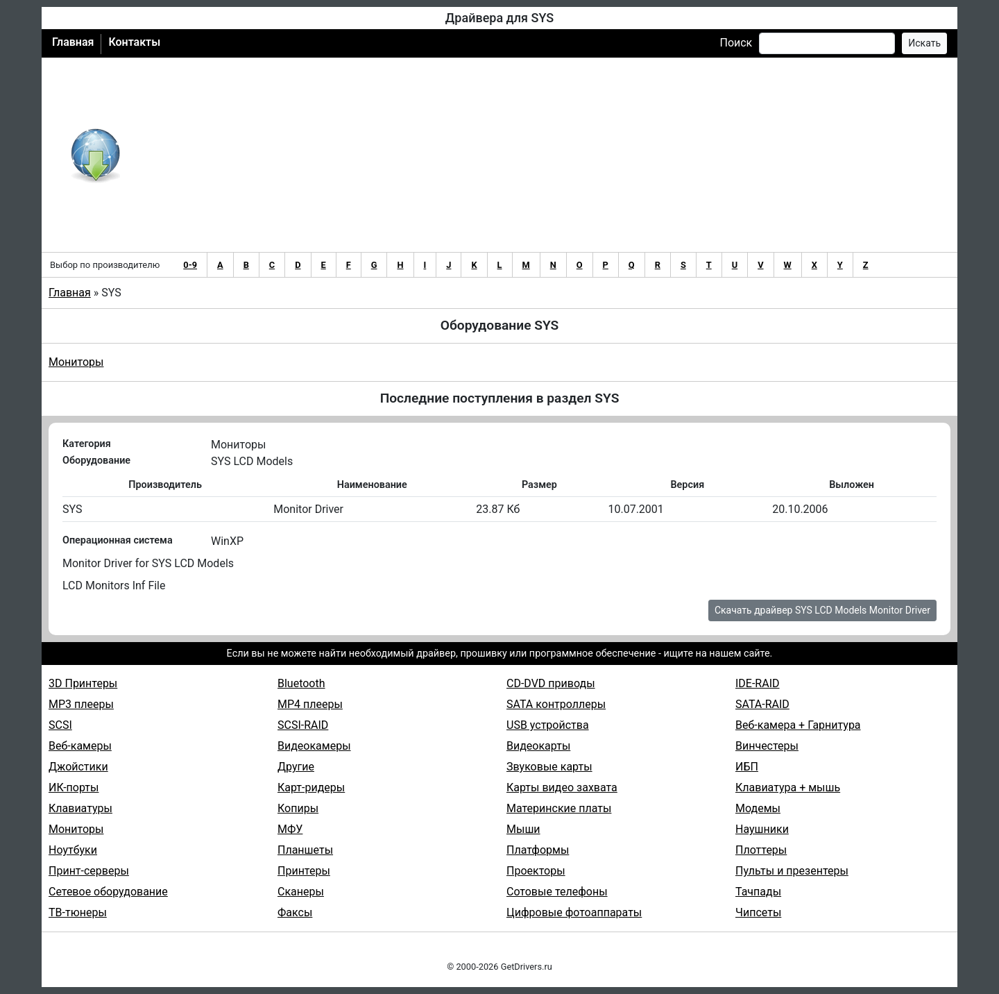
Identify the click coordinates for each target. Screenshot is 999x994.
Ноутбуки (73, 850)
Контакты (134, 42)
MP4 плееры (310, 704)
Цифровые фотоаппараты (574, 912)
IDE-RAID (757, 683)
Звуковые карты (549, 766)
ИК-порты (74, 787)
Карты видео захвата (561, 787)
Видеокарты (538, 745)
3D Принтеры (83, 683)
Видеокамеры (314, 745)
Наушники (762, 829)
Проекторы (535, 870)
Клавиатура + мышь (787, 787)
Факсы (295, 912)
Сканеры (301, 891)
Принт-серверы (89, 870)
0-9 (190, 265)
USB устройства (547, 725)
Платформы (537, 850)
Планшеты (305, 850)
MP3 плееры (81, 704)
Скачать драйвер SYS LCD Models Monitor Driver (822, 610)
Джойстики (78, 766)
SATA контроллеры (556, 704)
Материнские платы (558, 808)
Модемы (757, 808)
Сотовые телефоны (557, 891)
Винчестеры (767, 745)
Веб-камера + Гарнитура (798, 725)
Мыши (523, 829)
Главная (73, 42)
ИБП (746, 766)
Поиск (735, 42)
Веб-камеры (80, 745)
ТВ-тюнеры (78, 912)
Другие (296, 766)
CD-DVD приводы (550, 683)
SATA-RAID (762, 704)
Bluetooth (301, 683)
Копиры (298, 808)
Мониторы (76, 362)
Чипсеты (758, 912)
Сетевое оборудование (108, 891)
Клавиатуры (80, 808)
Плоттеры (761, 850)
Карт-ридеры (311, 787)
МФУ (290, 829)
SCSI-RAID (303, 725)
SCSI (60, 725)
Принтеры (304, 870)
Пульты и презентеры (791, 870)
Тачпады (758, 891)
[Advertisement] (545, 155)
